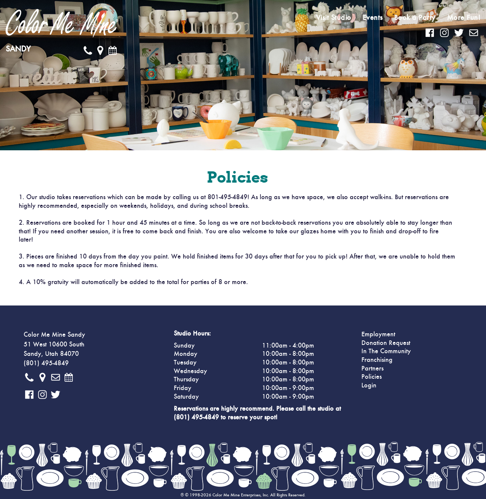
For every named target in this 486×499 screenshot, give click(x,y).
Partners (372, 368)
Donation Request (385, 343)
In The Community (386, 351)
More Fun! (464, 17)
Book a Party (415, 17)
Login (368, 385)
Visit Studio (333, 17)
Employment (378, 334)
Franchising (377, 360)
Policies (371, 376)
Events (373, 17)
